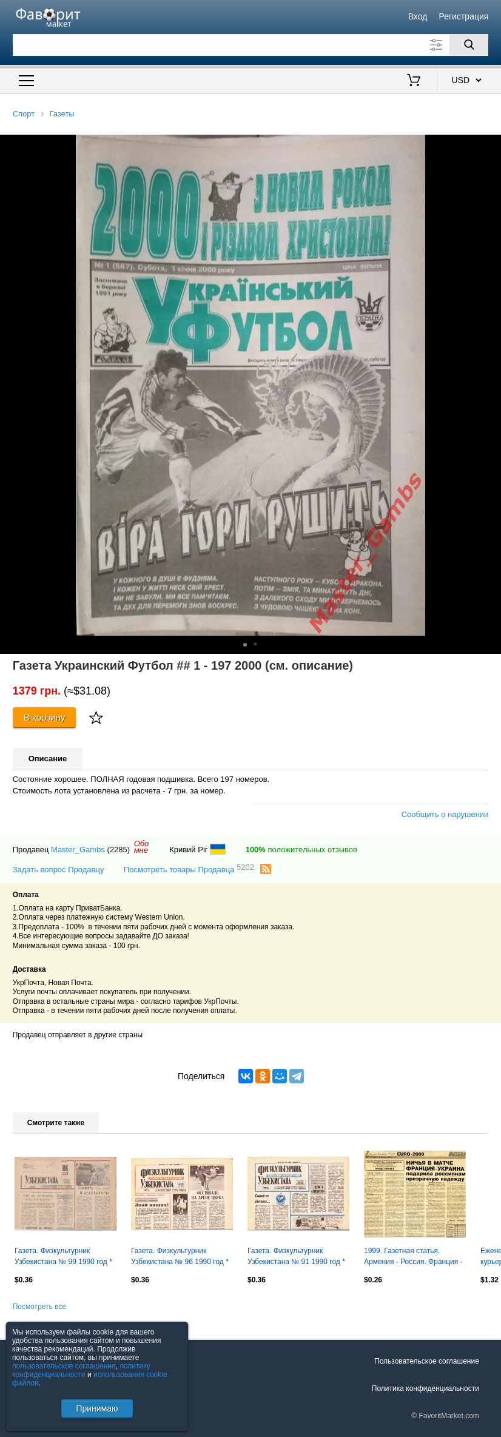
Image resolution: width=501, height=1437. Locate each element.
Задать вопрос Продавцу (58, 869)
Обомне (141, 846)
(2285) (118, 849)
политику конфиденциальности (81, 1370)
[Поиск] (468, 45)
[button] (490, 145)
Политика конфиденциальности (425, 1388)
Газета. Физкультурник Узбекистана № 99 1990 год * (63, 1256)
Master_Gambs (78, 849)
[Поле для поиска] (251, 45)
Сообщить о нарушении (445, 814)
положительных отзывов (301, 849)
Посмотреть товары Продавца (189, 869)
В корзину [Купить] (45, 717)
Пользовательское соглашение (426, 1361)
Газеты (61, 113)
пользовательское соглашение (64, 1366)
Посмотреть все (39, 1306)
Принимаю (97, 1408)
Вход (418, 16)
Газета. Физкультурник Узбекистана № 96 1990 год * (180, 1256)
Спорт (24, 113)
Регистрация (464, 16)
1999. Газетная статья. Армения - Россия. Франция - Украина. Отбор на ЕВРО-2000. (413, 1257)
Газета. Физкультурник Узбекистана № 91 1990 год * (296, 1256)
